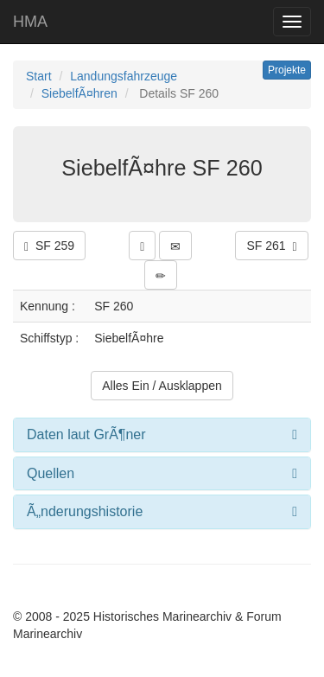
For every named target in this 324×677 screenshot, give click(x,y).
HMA (30, 21)
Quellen (50, 473)
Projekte (287, 70)
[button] (142, 245)
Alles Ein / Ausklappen (162, 386)
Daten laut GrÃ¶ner (86, 434)
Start (39, 76)
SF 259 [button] (49, 246)
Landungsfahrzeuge (123, 76)
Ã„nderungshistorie (85, 511)
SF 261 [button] (271, 246)
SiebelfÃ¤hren (79, 93)
